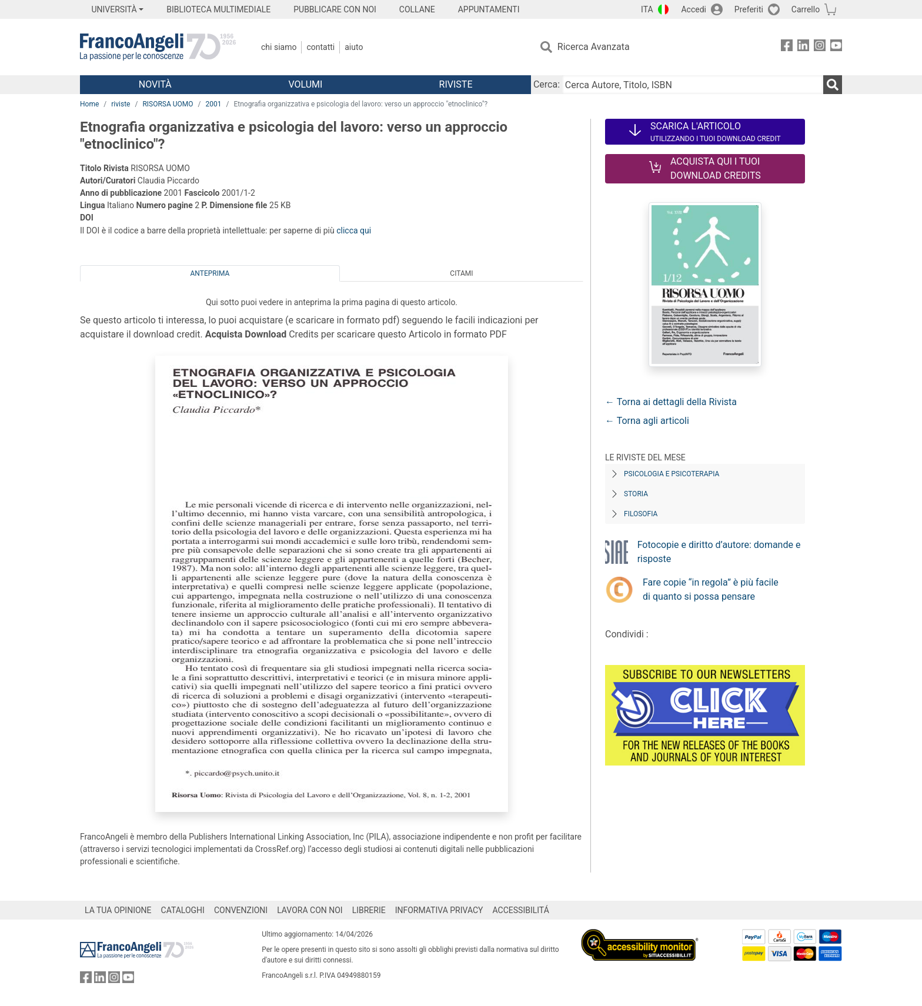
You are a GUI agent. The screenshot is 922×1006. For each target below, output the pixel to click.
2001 (214, 104)
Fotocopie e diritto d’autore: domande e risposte (719, 551)
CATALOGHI (183, 910)
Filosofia (640, 514)
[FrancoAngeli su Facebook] (787, 47)
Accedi (693, 9)
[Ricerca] (832, 84)
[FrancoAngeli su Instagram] (820, 47)
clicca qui (353, 230)
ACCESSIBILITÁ (521, 910)
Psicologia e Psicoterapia (671, 474)
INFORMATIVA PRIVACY (439, 910)
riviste (120, 104)
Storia (636, 494)
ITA (647, 9)
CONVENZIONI (241, 910)
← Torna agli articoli (647, 420)
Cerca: (546, 84)
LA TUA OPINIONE (118, 910)
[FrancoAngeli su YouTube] (836, 47)
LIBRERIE (369, 910)
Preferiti (748, 9)
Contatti (320, 47)
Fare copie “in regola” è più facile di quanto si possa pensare (711, 589)
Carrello (805, 9)
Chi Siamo (278, 47)
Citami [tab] (461, 273)
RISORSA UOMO (167, 104)
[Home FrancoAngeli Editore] (158, 47)
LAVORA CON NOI (310, 910)
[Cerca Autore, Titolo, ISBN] (692, 84)
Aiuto (354, 47)
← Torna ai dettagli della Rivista (671, 401)
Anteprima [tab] (210, 273)
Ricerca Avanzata (593, 46)
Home (89, 104)
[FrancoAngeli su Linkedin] (803, 47)
